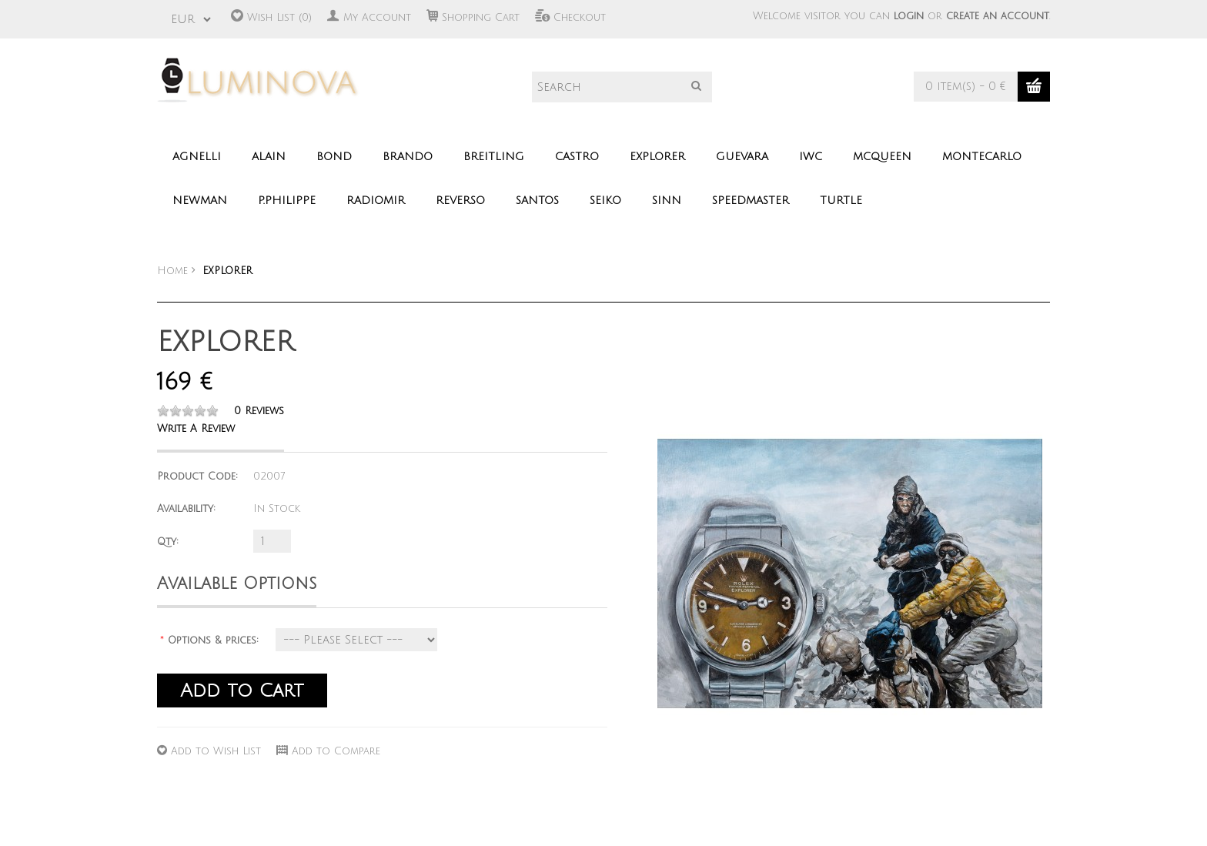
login (909, 16)
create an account (997, 16)
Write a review (196, 428)
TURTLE (841, 200)
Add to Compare (336, 751)
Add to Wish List (216, 751)
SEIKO (605, 200)
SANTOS (537, 200)
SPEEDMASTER (750, 200)
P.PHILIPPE (287, 200)
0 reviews (259, 411)
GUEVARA (742, 156)
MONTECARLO (981, 156)
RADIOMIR (375, 200)
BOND (334, 156)
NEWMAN (199, 200)
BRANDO (408, 156)
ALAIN (269, 156)
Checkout (579, 17)
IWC (810, 156)
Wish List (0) (279, 17)
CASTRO (577, 156)
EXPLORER (657, 156)
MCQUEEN (882, 156)
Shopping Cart (481, 17)
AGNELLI (196, 156)
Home (172, 271)
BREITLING (493, 156)
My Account (377, 17)
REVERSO (460, 200)
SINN (666, 200)
